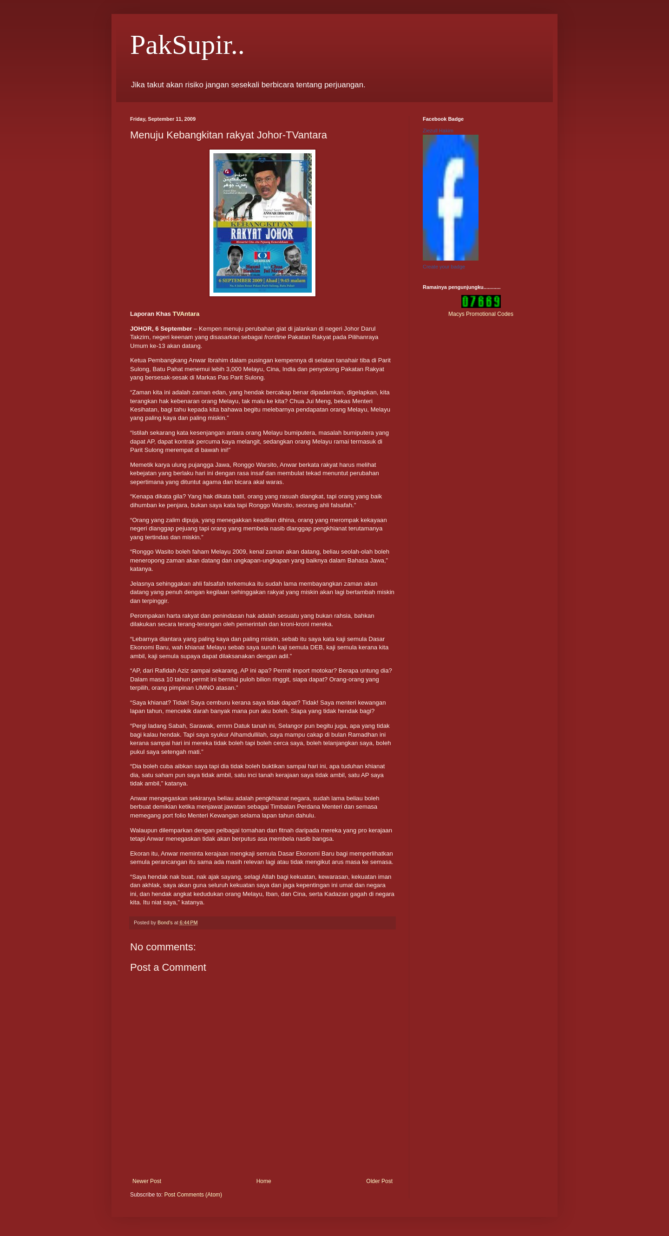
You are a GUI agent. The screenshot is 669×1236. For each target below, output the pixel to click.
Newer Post (146, 1181)
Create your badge (444, 266)
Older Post (379, 1181)
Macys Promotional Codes (480, 314)
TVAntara (186, 313)
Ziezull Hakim (438, 130)
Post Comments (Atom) (193, 1194)
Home (263, 1181)
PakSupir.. (187, 44)
